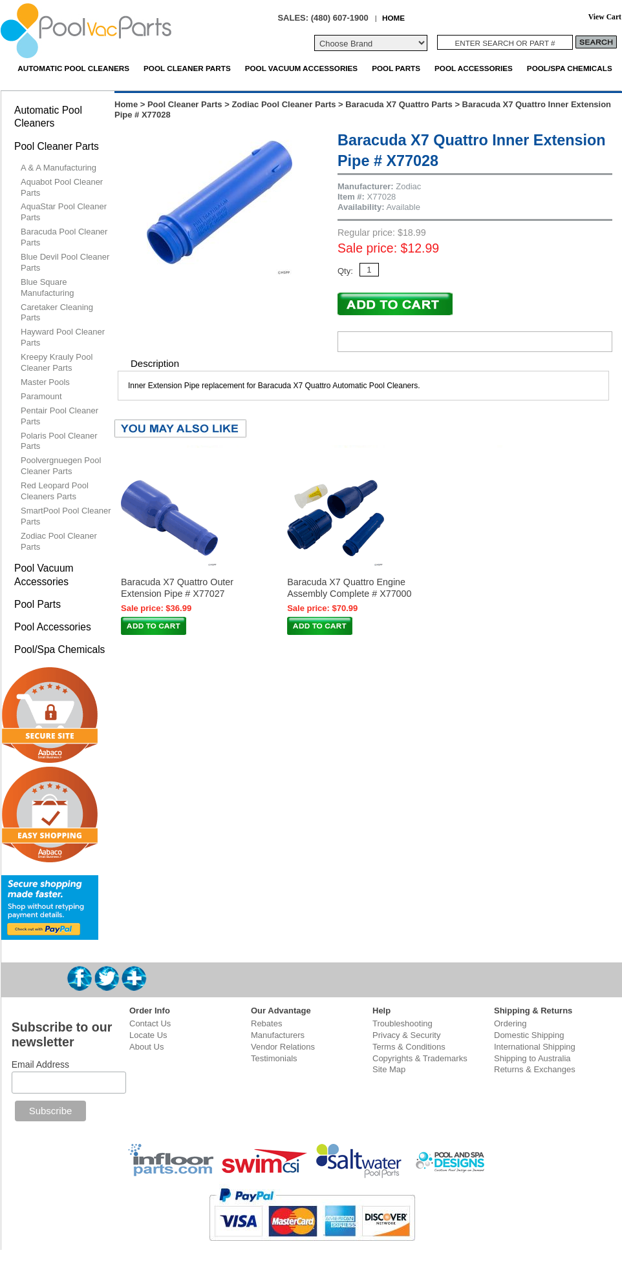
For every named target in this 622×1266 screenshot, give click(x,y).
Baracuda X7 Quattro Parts (398, 104)
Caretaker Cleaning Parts (57, 312)
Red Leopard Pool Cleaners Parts (55, 491)
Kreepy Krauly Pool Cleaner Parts (56, 362)
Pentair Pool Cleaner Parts (59, 416)
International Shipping (534, 1047)
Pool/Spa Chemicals (569, 68)
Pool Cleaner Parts (187, 68)
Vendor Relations (283, 1047)
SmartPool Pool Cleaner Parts (66, 516)
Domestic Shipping (529, 1035)
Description (155, 363)
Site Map (388, 1069)
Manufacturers (278, 1035)
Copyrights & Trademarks (419, 1058)
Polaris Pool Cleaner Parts (59, 441)
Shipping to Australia (532, 1058)
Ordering (510, 1023)
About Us (146, 1047)
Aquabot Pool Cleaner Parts (62, 187)
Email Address (40, 1064)
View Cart (604, 17)
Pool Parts (396, 68)
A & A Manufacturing (58, 167)
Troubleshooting (402, 1023)
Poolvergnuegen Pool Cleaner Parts (61, 465)
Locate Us (148, 1035)
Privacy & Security (406, 1035)
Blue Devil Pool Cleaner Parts (65, 262)
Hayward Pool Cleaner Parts (63, 337)
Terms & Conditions (408, 1047)
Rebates (266, 1023)
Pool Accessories (473, 68)
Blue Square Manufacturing (47, 287)
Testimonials (274, 1058)
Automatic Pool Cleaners (73, 68)
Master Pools (45, 382)
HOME (393, 18)
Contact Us (150, 1023)
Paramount (41, 396)
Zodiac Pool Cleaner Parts (283, 104)
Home (126, 104)
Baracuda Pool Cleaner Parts (64, 237)
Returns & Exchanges (534, 1069)
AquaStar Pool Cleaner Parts (64, 212)
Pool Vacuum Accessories (301, 68)
